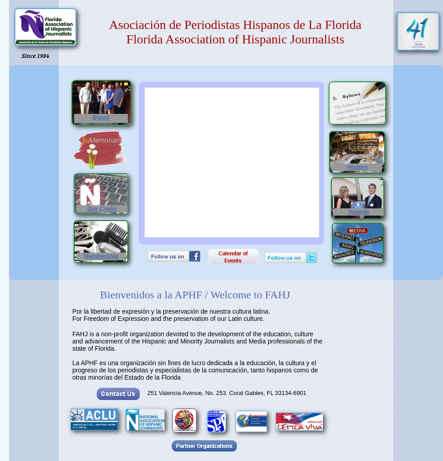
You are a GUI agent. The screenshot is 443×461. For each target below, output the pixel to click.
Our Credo (101, 208)
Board (101, 117)
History (358, 167)
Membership (101, 256)
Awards (358, 211)
